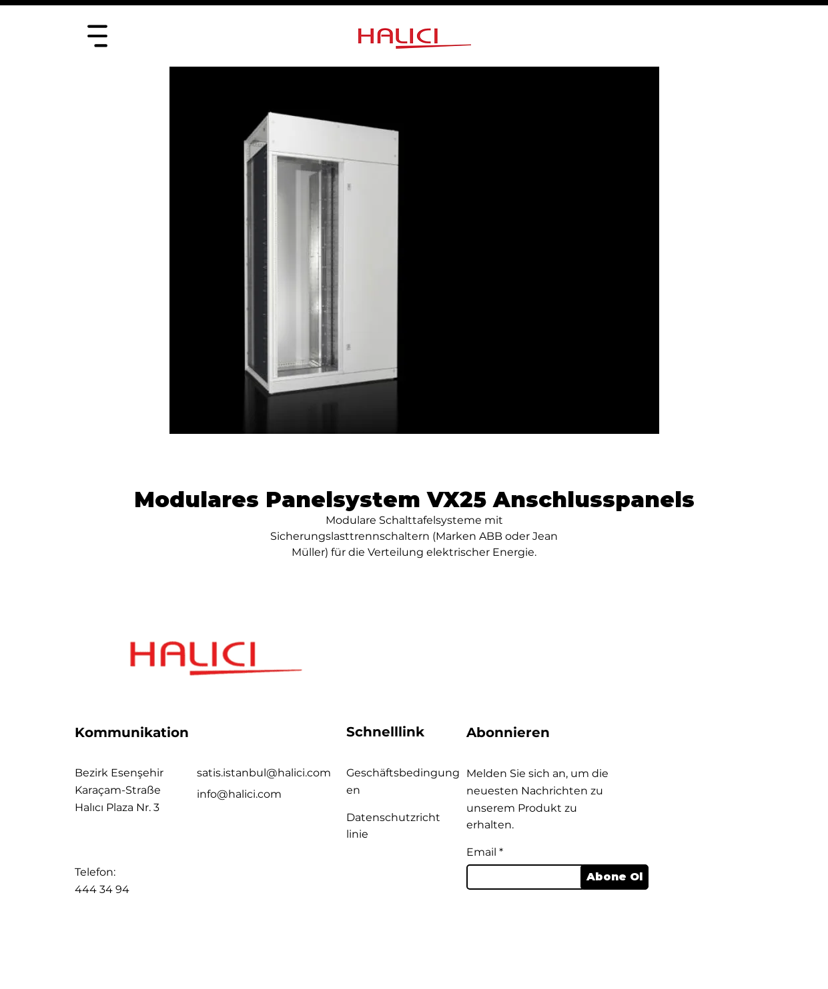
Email (481, 852)
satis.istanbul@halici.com (264, 772)
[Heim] (97, 35)
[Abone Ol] (614, 877)
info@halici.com (239, 794)
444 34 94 (102, 889)
